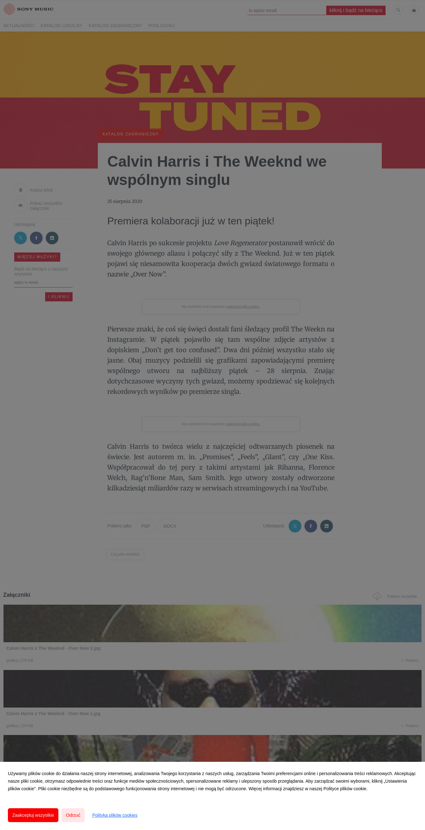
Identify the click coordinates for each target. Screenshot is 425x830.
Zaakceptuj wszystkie (33, 815)
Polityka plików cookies (114, 815)
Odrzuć (73, 815)
